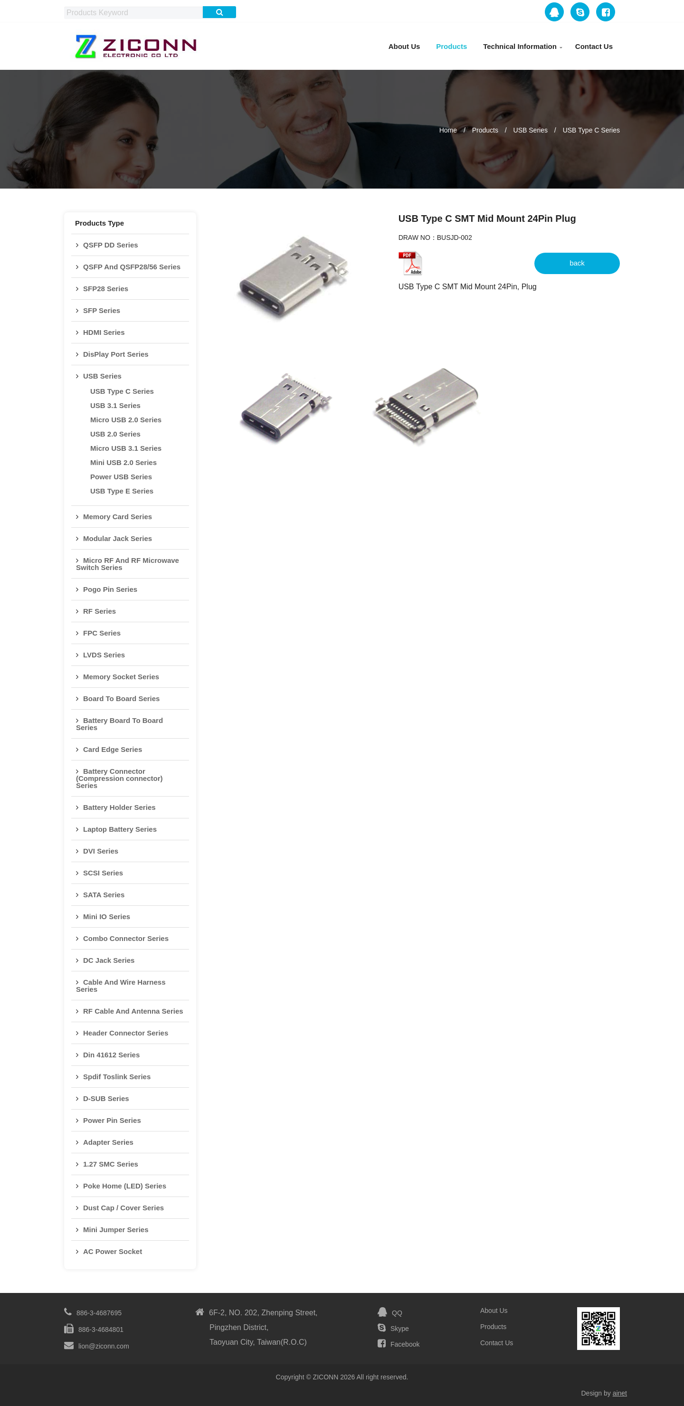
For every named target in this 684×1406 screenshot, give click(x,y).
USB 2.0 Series (115, 434)
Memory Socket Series (121, 677)
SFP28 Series (105, 289)
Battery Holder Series (119, 807)
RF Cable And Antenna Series (133, 1011)
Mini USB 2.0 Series (123, 462)
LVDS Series (104, 655)
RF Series (99, 611)
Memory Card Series (117, 517)
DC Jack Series (108, 960)
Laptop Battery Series (120, 829)
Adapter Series (108, 1142)
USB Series (530, 130)
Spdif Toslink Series (117, 1077)
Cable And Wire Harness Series (121, 985)
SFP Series (101, 310)
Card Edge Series (112, 749)
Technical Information (520, 46)
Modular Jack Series (117, 538)
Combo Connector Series (126, 938)
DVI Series (100, 851)
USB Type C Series (591, 130)
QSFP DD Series (110, 245)
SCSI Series (103, 873)
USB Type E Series (121, 491)
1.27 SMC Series (110, 1164)
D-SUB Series (106, 1098)
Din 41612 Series (111, 1055)
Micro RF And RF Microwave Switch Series (127, 563)
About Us (404, 46)
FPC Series (102, 633)
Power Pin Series (112, 1120)
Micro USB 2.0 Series (126, 420)
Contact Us (594, 46)
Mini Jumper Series (116, 1230)
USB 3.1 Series (115, 405)
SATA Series (103, 895)
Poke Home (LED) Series (124, 1186)
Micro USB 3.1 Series (126, 448)
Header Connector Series (125, 1033)
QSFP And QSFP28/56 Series (131, 267)
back (577, 263)
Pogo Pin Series (110, 589)
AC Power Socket (112, 1251)
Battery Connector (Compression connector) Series (119, 778)
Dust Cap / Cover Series (123, 1208)
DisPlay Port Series (116, 354)
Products (451, 46)
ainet (620, 1393)
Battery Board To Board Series (119, 724)
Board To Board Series (121, 698)
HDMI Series (104, 332)
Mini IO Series (106, 916)
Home (448, 130)
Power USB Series (121, 477)
